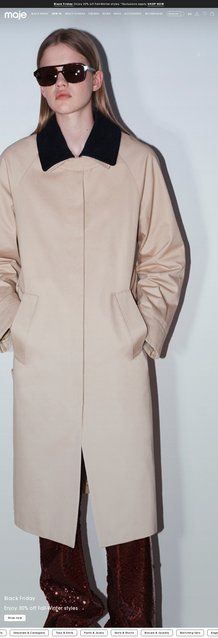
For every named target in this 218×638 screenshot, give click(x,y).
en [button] (190, 14)
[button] (58, 14)
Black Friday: (64, 4)
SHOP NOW (156, 4)
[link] (41, 14)
